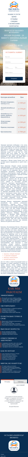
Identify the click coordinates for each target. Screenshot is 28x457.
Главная (2, 454)
